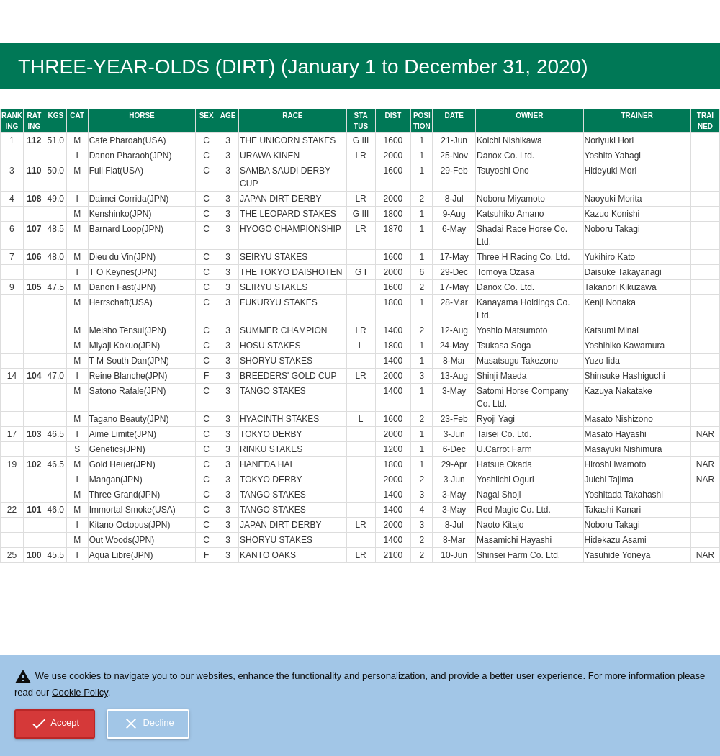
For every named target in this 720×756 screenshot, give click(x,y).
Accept (55, 723)
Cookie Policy (80, 692)
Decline (148, 723)
